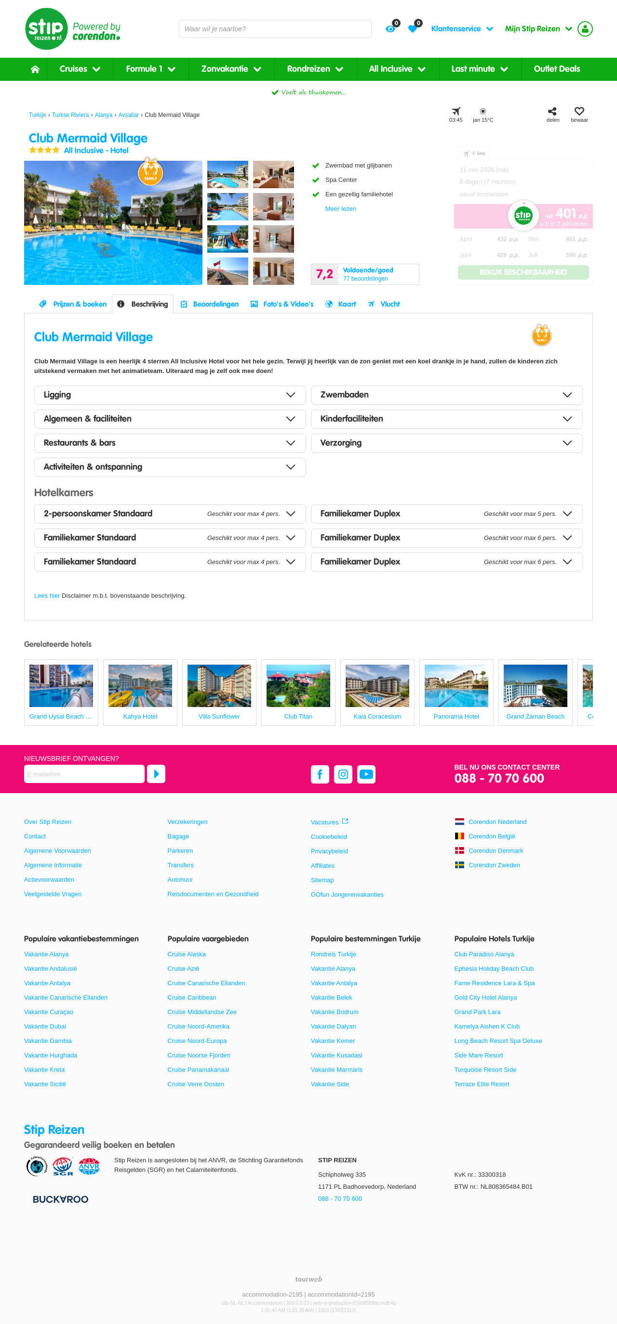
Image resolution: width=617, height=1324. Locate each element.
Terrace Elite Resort (482, 1084)
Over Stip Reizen (47, 821)
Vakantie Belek (331, 997)
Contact (35, 836)
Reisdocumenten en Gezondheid (213, 894)
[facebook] (320, 774)
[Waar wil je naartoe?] (275, 29)
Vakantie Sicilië (45, 1084)
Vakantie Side (330, 1084)
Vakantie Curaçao (48, 1011)
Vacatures (325, 822)
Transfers (181, 865)
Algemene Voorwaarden (57, 850)
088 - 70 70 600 (499, 778)
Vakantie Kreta (44, 1069)
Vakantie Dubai (45, 1026)
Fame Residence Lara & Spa (495, 983)
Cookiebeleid (329, 836)
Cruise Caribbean (192, 997)
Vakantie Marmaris (336, 1069)
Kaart (347, 304)
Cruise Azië (184, 968)
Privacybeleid (329, 851)
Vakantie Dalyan (333, 1026)
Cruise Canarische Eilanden (206, 983)
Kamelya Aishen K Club (487, 1026)
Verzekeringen (188, 821)
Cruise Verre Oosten (196, 1084)
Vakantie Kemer (333, 1040)
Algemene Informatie (53, 865)
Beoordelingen (216, 304)
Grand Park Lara (478, 1011)
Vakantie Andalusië (50, 968)
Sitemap (322, 880)
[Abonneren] (156, 774)
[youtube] (366, 774)
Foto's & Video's (288, 304)
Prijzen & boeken (80, 304)
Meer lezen (340, 208)
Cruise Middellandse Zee (202, 1011)
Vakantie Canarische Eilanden (65, 997)
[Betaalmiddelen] (60, 1198)
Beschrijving (150, 304)
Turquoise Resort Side (486, 1069)
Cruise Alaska (187, 954)
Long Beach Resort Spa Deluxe (498, 1040)
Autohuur (180, 879)
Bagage (178, 836)
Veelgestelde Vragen (53, 894)
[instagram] (343, 774)
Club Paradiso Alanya (484, 954)
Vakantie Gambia (48, 1040)
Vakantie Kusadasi (336, 1055)
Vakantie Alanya (46, 954)
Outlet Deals (557, 69)
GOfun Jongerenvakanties (347, 894)
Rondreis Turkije (333, 954)
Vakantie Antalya (47, 983)
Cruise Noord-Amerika (199, 1026)
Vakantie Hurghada (50, 1055)
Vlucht (390, 304)
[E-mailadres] (84, 774)
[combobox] (275, 29)
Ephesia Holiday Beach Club (494, 968)
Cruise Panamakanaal (198, 1069)
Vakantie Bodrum (335, 1011)
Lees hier (47, 595)
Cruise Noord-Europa (197, 1040)
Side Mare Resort (479, 1055)
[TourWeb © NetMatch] (308, 1279)
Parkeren (180, 850)
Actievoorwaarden (49, 879)
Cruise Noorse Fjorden (199, 1055)
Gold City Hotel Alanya (486, 997)
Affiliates (323, 865)
